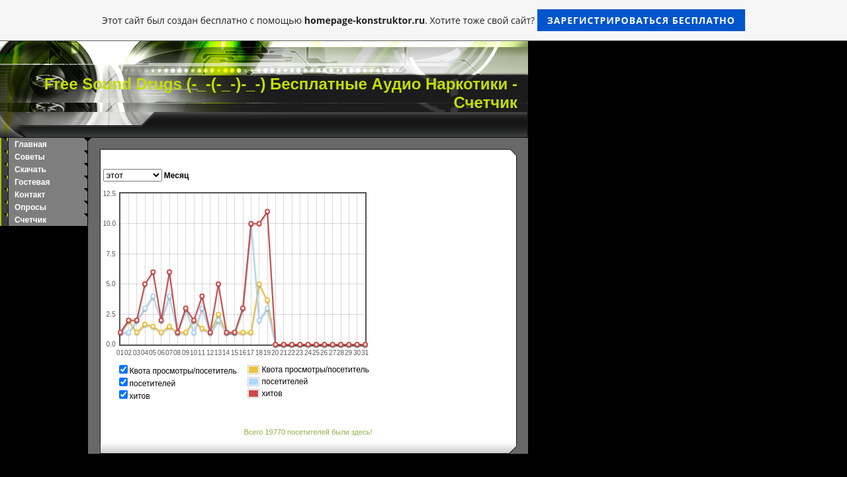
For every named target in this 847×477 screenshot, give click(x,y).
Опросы (30, 207)
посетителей (153, 383)
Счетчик (30, 220)
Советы (30, 157)
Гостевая (32, 182)
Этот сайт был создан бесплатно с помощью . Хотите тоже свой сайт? (423, 20)
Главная (31, 144)
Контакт (30, 194)
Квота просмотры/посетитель (183, 371)
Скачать (30, 169)
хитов (140, 396)
